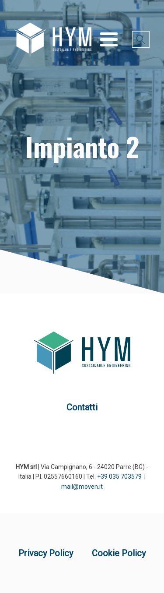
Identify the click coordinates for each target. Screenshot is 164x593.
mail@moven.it (82, 486)
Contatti (82, 407)
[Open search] (141, 39)
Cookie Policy (119, 553)
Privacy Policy (45, 553)
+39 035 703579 (119, 476)
